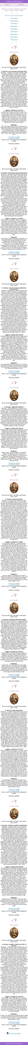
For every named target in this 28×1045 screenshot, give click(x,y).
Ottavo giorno (14, 37)
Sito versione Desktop (15, 1033)
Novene (21, 4)
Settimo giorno (14, 34)
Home (7, 4)
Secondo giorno (14, 21)
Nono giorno (14, 39)
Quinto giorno (14, 29)
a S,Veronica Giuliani (14, 138)
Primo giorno (14, 18)
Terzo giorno (14, 23)
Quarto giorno (14, 26)
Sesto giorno (14, 31)
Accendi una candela (14, 137)
